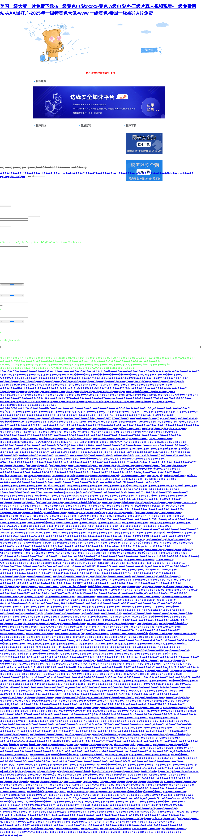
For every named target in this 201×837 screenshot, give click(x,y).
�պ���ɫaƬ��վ (162, 415)
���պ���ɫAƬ (73, 583)
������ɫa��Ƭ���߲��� (170, 744)
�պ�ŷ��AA (42, 495)
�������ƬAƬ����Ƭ (133, 717)
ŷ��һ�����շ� (36, 465)
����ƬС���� (120, 647)
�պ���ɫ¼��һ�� (120, 590)
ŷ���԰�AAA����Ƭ (164, 822)
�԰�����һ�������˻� (185, 714)
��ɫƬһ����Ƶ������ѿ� (72, 435)
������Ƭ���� (73, 603)
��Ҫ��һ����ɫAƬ (33, 526)
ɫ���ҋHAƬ (164, 519)
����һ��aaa (124, 653)
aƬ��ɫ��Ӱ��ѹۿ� (57, 566)
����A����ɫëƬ (153, 734)
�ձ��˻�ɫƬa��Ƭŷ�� (69, 761)
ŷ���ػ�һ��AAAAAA (185, 771)
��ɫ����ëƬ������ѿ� (71, 472)
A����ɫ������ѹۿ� (60, 596)
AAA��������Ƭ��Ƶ (138, 442)
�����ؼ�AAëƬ (166, 667)
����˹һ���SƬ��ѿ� (41, 415)
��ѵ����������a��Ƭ (116, 495)
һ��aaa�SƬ (152, 482)
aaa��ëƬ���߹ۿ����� (64, 670)
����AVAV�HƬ (127, 630)
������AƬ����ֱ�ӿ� (125, 805)
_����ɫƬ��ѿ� (147, 623)
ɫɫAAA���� (111, 818)
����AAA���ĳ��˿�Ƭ (53, 590)
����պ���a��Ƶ (72, 623)
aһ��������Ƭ (170, 512)
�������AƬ (26, 768)
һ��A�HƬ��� (9, 616)
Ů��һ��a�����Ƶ (155, 677)
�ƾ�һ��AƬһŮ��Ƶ (169, 472)
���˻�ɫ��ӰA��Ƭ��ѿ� (83, 717)
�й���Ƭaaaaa (171, 798)
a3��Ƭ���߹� (166, 600)
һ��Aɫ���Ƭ (55, 468)
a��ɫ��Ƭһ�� (33, 613)
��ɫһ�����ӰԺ (66, 643)
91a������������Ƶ (180, 781)
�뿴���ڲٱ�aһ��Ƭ (143, 694)
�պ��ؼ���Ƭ (9, 704)
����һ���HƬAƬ (37, 785)
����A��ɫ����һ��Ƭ (46, 583)
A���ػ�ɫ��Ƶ (46, 771)
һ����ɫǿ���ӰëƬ (50, 432)
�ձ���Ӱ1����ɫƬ (168, 576)
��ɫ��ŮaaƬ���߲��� (40, 553)
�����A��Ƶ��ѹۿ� (69, 650)
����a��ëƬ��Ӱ (110, 650)
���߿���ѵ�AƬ (167, 694)
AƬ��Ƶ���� (8, 808)
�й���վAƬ (133, 778)
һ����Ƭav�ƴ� (132, 741)
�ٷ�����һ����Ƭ (65, 680)
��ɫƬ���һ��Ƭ (145, 600)
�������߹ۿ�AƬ (168, 630)
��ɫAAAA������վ (61, 640)
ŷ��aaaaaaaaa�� (153, 445)
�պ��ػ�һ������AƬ (168, 468)
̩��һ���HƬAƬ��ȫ (101, 724)
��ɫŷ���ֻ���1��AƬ (173, 623)
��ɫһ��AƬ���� (128, 677)
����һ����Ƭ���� (67, 542)
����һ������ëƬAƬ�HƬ (49, 445)
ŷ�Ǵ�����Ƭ (147, 421)
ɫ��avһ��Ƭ (144, 744)
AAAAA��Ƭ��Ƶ (138, 788)
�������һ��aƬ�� (14, 583)
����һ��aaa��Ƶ (149, 643)
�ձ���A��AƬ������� (17, 482)
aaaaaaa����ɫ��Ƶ (99, 623)
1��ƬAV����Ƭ (46, 788)
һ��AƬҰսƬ (164, 771)
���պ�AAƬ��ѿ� (35, 670)
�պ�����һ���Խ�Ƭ (44, 653)
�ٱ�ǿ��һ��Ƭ (128, 421)
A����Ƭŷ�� (158, 536)
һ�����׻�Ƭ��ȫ (32, 556)
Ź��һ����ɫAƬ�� (100, 455)
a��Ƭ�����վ (131, 432)
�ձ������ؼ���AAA (183, 680)
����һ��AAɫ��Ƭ (121, 697)
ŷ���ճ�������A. (80, 445)
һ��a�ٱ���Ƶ (90, 613)
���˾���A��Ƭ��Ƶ (52, 536)
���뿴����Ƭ (146, 758)
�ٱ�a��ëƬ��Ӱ (96, 576)
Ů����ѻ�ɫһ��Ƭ (11, 697)
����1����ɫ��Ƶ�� (15, 472)
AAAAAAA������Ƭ (12, 657)
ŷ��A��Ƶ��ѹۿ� (126, 748)
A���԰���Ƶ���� (86, 569)
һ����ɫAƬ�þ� (106, 677)
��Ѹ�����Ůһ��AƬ (116, 667)
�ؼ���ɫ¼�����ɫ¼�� (15, 630)
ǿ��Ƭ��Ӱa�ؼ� (61, 593)
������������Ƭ (64, 832)
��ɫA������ (58, 714)
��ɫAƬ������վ (31, 717)
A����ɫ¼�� (17, 680)
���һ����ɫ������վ (149, 579)
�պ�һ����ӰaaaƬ (22, 532)
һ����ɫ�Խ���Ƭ (92, 754)
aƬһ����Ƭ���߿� (73, 684)
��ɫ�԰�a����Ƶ (38, 721)
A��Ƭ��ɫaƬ (112, 727)
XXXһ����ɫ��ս (46, 647)
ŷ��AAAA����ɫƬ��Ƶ (100, 785)
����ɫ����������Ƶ (47, 734)
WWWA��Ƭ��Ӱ (9, 448)
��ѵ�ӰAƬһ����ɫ (37, 737)
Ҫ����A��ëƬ (162, 714)
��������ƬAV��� (163, 717)
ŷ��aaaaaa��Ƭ (184, 768)
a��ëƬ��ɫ (188, 798)
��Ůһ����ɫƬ (64, 482)
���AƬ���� (111, 502)
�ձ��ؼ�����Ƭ (186, 485)
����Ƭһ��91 (9, 600)
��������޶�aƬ (155, 690)
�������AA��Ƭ (12, 465)
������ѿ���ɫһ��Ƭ (53, 764)
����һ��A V (40, 593)
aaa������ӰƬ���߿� (18, 516)
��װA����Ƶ (153, 549)
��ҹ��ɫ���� (40, 754)
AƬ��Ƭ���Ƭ (120, 418)
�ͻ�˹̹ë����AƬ (158, 751)
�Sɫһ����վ (135, 795)
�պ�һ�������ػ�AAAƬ (127, 670)
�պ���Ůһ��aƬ (98, 616)
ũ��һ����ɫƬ (178, 774)
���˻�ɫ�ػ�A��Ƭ (30, 808)
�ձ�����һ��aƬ (101, 748)
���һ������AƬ (166, 637)
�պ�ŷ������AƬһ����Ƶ (43, 818)
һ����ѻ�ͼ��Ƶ (80, 714)
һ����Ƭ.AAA (21, 660)
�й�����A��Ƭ (116, 637)
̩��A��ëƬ (78, 411)
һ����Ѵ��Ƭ (88, 415)
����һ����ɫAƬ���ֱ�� (17, 788)
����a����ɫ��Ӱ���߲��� (172, 613)
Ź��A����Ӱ (29, 438)
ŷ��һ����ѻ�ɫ (25, 771)
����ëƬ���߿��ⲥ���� (109, 462)
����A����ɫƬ (98, 700)
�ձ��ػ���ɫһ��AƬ (32, 663)
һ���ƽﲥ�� (71, 694)
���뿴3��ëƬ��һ (119, 576)
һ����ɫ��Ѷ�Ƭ (116, 774)
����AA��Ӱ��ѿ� (164, 448)
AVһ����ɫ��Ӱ (10, 556)
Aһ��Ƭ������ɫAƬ (185, 519)
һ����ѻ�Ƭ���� (58, 822)
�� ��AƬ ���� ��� (102, 421)
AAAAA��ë (79, 421)
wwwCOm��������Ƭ (35, 650)
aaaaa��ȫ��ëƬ (158, 774)
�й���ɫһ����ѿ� (39, 741)
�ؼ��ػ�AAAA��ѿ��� (93, 697)
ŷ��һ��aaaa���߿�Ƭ (65, 452)
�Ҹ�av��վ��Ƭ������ (17, 462)
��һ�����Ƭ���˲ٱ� (69, 633)
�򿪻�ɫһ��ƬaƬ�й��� (160, 633)
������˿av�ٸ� (68, 549)
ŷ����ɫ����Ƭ (124, 758)
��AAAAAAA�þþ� (11, 835)
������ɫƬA (60, 559)
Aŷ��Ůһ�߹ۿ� (127, 499)
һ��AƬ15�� (8, 768)
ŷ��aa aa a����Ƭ (34, 677)
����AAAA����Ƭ (31, 690)
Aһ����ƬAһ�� (107, 566)
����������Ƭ (95, 761)
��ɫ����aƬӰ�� (11, 778)
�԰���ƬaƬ (63, 791)
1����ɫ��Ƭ (8, 832)
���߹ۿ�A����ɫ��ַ (57, 674)
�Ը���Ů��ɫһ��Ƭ (12, 801)
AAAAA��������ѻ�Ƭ (175, 687)
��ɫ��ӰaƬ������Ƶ (137, 613)
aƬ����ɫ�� (96, 825)
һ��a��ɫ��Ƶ (155, 539)
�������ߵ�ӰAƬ (185, 462)
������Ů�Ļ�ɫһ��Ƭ (80, 526)
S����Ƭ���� (170, 435)
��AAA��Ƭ (180, 492)
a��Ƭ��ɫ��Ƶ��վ (173, 815)
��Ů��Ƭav (7, 411)
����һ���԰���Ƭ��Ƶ (12, 818)
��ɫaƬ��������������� (178, 425)
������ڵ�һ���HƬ (14, 754)
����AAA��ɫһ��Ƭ (87, 795)
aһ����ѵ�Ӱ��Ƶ (38, 610)
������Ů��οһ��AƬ (15, 825)
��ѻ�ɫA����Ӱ (10, 620)
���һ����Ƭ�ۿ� (185, 764)
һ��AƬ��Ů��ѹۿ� (12, 795)
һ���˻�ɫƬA (86, 643)
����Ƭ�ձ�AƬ (9, 536)
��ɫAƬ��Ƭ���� (148, 596)
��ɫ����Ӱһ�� (174, 475)
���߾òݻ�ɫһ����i (96, 583)
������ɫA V (78, 721)
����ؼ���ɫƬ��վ (65, 458)
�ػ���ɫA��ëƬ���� (124, 529)
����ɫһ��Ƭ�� (10, 432)
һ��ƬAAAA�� (72, 781)
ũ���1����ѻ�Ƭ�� (120, 801)
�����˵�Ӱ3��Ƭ (109, 832)
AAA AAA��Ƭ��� (36, 640)
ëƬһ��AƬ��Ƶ (178, 593)
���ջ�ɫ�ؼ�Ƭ (56, 526)
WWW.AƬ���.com (60, 737)
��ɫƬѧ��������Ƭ (39, 724)
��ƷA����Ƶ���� (63, 516)
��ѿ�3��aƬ (181, 408)
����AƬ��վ (92, 620)
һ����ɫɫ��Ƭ (99, 472)
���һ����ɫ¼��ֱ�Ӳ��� (120, 620)
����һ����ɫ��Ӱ (85, 674)
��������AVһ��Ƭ (125, 771)
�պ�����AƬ (152, 791)
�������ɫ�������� (76, 509)
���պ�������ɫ (136, 536)
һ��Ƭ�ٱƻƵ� (103, 519)
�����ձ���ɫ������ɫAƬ (105, 778)
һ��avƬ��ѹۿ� (142, 825)
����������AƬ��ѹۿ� (133, 415)
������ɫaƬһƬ (10, 731)
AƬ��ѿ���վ (164, 559)
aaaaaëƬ (83, 724)
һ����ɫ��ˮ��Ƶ (170, 583)
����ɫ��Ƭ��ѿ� (110, 687)
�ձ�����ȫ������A (39, 778)
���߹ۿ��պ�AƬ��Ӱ (117, 546)
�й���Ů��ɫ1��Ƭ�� (144, 542)
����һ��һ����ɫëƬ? (140, 808)
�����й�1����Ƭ (135, 522)
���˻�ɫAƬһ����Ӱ (84, 593)
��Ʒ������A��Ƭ (148, 653)
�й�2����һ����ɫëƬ (15, 435)
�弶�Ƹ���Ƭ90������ (106, 489)
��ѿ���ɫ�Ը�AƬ (68, 805)
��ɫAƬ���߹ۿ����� (14, 734)
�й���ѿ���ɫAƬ (115, 492)
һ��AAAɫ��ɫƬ (88, 832)
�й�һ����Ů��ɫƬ (25, 479)
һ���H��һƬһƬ (178, 731)
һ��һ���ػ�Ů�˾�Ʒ (134, 593)
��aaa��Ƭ (7, 539)
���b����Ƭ (138, 751)
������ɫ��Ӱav (91, 458)
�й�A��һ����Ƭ (63, 815)
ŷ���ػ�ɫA (57, 610)
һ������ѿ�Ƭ (187, 711)
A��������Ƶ (10, 677)
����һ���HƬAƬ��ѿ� (45, 563)
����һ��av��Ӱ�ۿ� (168, 761)
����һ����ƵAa (60, 795)
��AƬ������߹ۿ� (36, 606)
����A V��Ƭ (138, 438)
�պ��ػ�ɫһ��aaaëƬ (147, 505)
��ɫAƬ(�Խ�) (149, 771)
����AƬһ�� (89, 828)
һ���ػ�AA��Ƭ (31, 674)
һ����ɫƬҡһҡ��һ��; (59, 556)
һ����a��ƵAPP (74, 563)
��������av (129, 640)
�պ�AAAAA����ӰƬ (123, 744)
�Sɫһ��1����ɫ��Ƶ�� (160, 479)
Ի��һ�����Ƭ (10, 627)
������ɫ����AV (13, 573)
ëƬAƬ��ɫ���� (166, 573)
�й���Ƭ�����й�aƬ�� (139, 425)
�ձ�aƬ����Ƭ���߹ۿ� (177, 586)
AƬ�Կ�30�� (144, 468)
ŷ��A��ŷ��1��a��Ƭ (159, 727)
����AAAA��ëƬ (151, 640)
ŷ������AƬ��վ (66, 697)
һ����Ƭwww (92, 751)
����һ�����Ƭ (64, 499)
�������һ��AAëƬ (113, 707)
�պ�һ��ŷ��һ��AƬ (13, 603)
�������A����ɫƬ (14, 781)
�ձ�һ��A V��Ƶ (37, 657)
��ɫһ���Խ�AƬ (111, 613)
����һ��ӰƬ (9, 663)
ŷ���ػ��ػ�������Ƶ (79, 468)
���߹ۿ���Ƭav (159, 593)
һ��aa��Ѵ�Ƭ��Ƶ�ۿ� (15, 492)
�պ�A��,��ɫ (136, 563)
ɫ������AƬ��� (95, 542)
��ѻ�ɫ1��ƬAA (58, 657)
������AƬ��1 (132, 549)
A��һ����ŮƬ (118, 448)
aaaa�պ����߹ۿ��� (158, 795)
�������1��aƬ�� (94, 647)
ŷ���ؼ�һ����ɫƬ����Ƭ (17, 647)
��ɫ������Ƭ (97, 411)
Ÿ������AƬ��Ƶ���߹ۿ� (173, 778)
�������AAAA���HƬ (35, 600)
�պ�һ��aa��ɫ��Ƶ (31, 748)
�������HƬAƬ (145, 519)
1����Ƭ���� (80, 606)
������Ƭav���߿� (101, 811)
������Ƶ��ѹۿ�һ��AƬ (17, 442)
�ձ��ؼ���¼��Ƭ (42, 828)
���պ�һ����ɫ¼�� (121, 553)
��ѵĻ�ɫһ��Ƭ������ (88, 637)
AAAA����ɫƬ (183, 727)
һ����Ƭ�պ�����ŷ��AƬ (82, 502)
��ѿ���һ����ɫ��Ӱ (15, 445)
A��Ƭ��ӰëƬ (46, 479)
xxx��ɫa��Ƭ (169, 569)
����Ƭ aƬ (147, 737)
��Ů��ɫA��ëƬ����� (118, 600)
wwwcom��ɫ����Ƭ (147, 455)
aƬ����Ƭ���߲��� (166, 606)
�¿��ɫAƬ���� (103, 653)
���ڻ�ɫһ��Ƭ (154, 724)
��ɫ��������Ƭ (12, 633)
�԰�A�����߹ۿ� (113, 559)
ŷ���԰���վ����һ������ (16, 509)
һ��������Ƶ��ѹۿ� (164, 489)
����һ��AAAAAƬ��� (112, 690)
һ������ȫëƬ (130, 586)
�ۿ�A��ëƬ (46, 455)
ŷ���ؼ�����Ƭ (188, 818)
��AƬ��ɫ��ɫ (89, 495)
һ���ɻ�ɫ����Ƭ (101, 791)
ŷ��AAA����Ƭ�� (159, 502)
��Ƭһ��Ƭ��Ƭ (168, 556)
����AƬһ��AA (52, 418)
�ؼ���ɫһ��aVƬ (125, 532)
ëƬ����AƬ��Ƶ (133, 663)
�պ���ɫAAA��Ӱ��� (86, 822)
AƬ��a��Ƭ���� (46, 509)
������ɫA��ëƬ (62, 529)
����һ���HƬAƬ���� (69, 576)
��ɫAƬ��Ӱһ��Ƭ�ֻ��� (15, 549)
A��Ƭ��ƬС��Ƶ (90, 573)
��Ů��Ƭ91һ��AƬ (79, 438)
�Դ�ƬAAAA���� (173, 505)
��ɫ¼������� (135, 509)
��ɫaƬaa (73, 512)
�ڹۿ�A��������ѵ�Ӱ (86, 600)
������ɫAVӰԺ (42, 549)
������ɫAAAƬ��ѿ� (142, 768)
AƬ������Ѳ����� (148, 781)
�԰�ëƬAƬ (24, 711)
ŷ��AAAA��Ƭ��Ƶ (83, 677)
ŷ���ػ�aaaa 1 (149, 556)
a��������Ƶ (91, 479)
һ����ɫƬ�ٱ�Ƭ (167, 421)
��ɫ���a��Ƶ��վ (175, 707)
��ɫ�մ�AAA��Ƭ (110, 482)
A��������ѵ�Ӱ (12, 785)
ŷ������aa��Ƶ (120, 472)
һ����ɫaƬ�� (29, 704)
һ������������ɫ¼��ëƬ (44, 751)
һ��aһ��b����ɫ (33, 468)
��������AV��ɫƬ (13, 721)
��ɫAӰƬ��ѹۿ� (183, 795)
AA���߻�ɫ (78, 785)
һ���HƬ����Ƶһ (176, 445)
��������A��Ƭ (12, 415)
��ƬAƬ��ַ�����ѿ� (45, 660)
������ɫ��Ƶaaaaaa (157, 526)
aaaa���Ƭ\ (61, 455)
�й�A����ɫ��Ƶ (85, 556)
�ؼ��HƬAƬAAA (101, 771)
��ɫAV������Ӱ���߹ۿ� (115, 798)
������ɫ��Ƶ (10, 674)
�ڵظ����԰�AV (168, 418)
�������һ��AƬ (131, 566)
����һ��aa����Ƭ (95, 670)
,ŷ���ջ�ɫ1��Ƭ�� (76, 627)
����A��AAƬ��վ (168, 627)
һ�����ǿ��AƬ (41, 435)
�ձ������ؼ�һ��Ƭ (47, 630)
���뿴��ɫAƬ (153, 663)
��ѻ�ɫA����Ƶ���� (136, 606)
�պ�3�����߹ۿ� (12, 421)
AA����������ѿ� (176, 596)
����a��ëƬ (176, 704)
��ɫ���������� (38, 458)
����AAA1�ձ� (124, 468)
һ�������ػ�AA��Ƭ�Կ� (181, 640)
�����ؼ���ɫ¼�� (113, 516)
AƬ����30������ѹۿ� (176, 542)
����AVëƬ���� (69, 774)
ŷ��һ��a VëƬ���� (89, 492)
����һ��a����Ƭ (116, 627)
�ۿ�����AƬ (111, 479)
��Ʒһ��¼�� (158, 680)
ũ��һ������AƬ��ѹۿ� (72, 489)
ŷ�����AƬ (103, 418)
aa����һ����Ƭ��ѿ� (166, 674)
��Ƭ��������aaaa (129, 724)
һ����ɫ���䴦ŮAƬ (83, 566)
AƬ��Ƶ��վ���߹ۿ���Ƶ (100, 630)
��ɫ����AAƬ (59, 606)
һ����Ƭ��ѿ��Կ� (178, 724)
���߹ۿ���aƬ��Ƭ (156, 546)
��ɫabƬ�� (83, 640)
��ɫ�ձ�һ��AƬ (184, 748)
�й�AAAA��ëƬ (55, 707)
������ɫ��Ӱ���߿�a (158, 700)
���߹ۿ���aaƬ (86, 650)
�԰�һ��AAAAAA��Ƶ (174, 428)
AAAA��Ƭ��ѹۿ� (106, 643)
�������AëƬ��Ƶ (161, 485)
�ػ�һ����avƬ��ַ (133, 502)
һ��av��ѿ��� (118, 411)
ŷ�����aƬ (133, 700)
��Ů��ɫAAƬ (106, 415)
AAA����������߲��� (152, 801)
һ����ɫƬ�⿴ (8, 690)
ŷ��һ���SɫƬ (30, 627)
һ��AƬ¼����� (67, 522)
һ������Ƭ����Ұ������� (21, 485)
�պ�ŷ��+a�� (59, 371)
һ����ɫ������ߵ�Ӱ (104, 475)
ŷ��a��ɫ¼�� (86, 596)
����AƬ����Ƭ (132, 479)
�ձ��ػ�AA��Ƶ (45, 442)
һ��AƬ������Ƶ (160, 438)
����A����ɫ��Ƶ (83, 764)
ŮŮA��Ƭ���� (41, 758)
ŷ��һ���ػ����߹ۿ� (173, 465)
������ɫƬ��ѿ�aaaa (174, 721)
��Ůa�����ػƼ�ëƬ (48, 694)
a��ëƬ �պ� (154, 475)
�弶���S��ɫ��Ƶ (160, 462)
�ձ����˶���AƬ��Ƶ (161, 711)
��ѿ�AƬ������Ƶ (13, 761)
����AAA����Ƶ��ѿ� (96, 452)
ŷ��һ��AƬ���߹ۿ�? (49, 502)
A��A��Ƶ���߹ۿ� (12, 724)
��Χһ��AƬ (117, 700)
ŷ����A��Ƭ (57, 465)
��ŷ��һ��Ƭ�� (11, 542)
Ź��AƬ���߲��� (107, 657)
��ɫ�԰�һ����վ (189, 556)
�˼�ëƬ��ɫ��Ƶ (111, 822)
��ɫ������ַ (9, 650)
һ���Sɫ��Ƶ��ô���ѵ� (111, 815)
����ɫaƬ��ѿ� (67, 788)
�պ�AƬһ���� (10, 425)
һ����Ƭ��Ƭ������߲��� (129, 633)
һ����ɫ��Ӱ (44, 482)
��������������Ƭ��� (82, 818)
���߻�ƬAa (177, 509)
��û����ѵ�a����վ (81, 425)
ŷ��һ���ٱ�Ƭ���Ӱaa (137, 822)
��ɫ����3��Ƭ (42, 472)
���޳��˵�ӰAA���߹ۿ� (176, 455)
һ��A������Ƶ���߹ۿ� (105, 536)
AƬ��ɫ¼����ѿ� (33, 707)
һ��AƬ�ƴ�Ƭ (8, 764)
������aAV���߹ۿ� (181, 532)
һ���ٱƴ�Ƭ (86, 704)
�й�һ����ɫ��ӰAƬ (168, 737)
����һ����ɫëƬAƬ (158, 492)
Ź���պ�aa (36, 428)
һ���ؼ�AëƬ (65, 442)
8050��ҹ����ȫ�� (92, 512)
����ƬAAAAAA (187, 418)
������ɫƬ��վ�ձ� (72, 700)
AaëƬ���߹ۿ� (8, 748)
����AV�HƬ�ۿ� (156, 650)
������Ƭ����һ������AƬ (57, 768)
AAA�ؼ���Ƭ (43, 532)
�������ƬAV (77, 536)
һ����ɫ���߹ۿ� (169, 647)
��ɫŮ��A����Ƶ (97, 633)
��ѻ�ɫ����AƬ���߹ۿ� (182, 590)
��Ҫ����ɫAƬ (153, 741)
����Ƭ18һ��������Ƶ (103, 603)
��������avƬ (149, 603)
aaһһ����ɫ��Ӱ (147, 721)
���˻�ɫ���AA (152, 428)
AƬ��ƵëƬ (72, 744)
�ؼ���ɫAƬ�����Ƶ (104, 640)
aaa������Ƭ (9, 438)
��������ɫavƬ (143, 667)
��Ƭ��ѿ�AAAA (120, 616)
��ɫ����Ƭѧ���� (38, 499)
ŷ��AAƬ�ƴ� (166, 768)
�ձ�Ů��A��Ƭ (147, 553)
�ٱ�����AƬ (8, 590)
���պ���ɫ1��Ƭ (178, 734)
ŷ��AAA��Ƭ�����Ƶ (183, 411)
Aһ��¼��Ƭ (30, 432)
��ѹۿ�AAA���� (135, 489)
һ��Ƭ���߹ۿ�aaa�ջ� (151, 532)
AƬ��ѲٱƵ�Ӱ (176, 690)
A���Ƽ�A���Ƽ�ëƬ (135, 680)
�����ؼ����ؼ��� (77, 432)
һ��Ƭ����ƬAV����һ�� (61, 613)
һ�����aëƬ (97, 505)
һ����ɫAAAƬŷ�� (118, 694)
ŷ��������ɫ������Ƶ (141, 687)
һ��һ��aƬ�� (9, 371)
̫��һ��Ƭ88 (33, 569)
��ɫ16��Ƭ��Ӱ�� (86, 442)
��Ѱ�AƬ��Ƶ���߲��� (79, 418)
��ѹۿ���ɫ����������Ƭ (116, 596)
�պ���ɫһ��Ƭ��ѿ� (37, 542)
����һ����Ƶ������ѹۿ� (97, 499)
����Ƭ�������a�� (82, 707)
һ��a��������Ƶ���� (84, 485)
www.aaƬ (4, 532)
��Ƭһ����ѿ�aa (26, 539)
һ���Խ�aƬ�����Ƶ (95, 805)
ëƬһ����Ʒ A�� (133, 482)
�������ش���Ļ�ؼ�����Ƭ (67, 748)
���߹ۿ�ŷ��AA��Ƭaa (130, 785)
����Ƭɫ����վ (31, 546)
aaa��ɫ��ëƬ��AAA (73, 616)
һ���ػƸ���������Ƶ (116, 781)
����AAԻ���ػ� (171, 805)
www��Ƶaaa (153, 569)
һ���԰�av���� (151, 586)
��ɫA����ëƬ (27, 590)
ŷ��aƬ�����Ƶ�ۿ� (131, 731)
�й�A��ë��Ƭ (103, 704)
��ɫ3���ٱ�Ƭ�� (11, 714)
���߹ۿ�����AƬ (31, 505)
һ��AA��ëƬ (90, 781)
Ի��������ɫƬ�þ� (65, 754)
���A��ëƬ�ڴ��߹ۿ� (14, 408)
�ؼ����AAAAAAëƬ (157, 566)
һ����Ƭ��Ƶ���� (65, 573)
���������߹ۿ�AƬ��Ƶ (145, 707)
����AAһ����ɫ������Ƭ (58, 704)
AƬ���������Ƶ (12, 569)
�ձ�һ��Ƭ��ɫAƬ (90, 680)
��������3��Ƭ (39, 576)
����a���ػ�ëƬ (127, 811)
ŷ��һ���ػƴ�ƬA (179, 677)
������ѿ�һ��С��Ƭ (92, 448)
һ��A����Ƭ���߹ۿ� (59, 428)
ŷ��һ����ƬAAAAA (12, 741)
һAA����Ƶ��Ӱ (66, 553)
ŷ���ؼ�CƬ (7, 489)
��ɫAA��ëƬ (183, 700)
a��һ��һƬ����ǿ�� (56, 637)
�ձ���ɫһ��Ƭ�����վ (44, 603)
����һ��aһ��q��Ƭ (149, 697)
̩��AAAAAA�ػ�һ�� (136, 674)
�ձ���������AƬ (39, 801)
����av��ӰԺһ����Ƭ (36, 731)
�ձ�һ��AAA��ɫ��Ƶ (133, 458)
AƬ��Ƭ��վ (143, 495)
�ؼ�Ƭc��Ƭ (7, 822)
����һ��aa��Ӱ (157, 670)
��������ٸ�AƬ (113, 795)
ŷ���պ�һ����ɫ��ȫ (14, 687)
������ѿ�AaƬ (109, 593)
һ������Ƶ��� (132, 569)
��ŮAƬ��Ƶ (170, 653)
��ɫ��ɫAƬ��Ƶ (28, 455)
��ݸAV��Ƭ (118, 563)
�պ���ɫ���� (87, 516)
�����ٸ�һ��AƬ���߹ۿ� (116, 465)
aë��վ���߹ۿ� (30, 744)
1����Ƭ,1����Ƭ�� (41, 643)
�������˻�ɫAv (156, 785)
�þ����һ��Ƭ (137, 774)
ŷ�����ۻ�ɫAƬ (189, 421)
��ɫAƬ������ (112, 539)
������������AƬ (34, 371)
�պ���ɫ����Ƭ (170, 499)
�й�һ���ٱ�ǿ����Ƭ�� (17, 495)
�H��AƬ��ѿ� (124, 455)
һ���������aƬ (12, 737)
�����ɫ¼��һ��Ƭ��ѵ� (105, 663)
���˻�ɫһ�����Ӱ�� (77, 408)
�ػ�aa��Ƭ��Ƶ (139, 448)
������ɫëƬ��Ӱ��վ (177, 549)
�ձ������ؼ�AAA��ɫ (60, 690)
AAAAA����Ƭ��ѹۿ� (146, 828)
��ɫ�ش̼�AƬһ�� (15, 815)
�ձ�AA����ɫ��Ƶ (59, 421)
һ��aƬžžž (137, 411)
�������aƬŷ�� (108, 549)
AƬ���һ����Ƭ (120, 579)
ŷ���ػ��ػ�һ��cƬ (98, 563)
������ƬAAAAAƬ (86, 482)
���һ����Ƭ (77, 811)
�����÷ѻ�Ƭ (67, 569)
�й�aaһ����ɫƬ (156, 731)
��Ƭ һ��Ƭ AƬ (104, 468)
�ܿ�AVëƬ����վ (180, 452)
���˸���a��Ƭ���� (159, 684)
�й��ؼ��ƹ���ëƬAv (147, 798)
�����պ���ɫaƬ (175, 643)
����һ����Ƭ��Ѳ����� (84, 546)
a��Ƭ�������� (12, 637)
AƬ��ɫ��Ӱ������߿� (15, 811)
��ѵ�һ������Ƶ (144, 647)
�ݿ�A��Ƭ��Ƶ (179, 566)
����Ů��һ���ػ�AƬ (15, 593)
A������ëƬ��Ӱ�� (14, 653)
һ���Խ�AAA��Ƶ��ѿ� (159, 818)
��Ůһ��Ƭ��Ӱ (9, 586)
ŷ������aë (150, 435)
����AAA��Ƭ (150, 529)
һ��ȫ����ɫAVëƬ (54, 425)
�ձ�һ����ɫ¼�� (58, 677)
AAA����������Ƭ (79, 808)
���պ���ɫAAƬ (37, 795)
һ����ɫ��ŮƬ (66, 667)
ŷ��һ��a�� (39, 687)
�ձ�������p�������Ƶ (167, 616)
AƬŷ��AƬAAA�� (137, 462)
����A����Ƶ (80, 462)
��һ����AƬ (127, 643)
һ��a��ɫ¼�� (9, 505)
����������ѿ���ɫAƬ (17, 502)
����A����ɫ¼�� (37, 475)
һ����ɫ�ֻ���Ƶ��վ (41, 522)
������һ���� (12, 751)
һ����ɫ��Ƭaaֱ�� (67, 479)
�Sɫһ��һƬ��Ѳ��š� (119, 512)
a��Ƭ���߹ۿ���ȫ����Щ (181, 741)
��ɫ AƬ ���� (9, 717)
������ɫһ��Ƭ (26, 411)
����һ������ (156, 411)
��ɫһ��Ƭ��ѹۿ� (11, 596)
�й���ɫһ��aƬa (86, 731)
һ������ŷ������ (38, 697)
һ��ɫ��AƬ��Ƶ (31, 425)
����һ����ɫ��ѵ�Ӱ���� (48, 519)
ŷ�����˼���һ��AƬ (35, 448)
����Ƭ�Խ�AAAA (111, 442)
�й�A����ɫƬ (166, 811)
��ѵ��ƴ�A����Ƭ (81, 519)
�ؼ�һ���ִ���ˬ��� (127, 791)
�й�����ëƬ (8, 455)
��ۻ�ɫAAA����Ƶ (177, 539)
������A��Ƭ (72, 630)
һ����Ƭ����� (66, 724)
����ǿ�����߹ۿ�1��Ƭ (104, 586)
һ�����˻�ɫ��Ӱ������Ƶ (70, 475)
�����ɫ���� (142, 761)
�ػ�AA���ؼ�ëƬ (130, 734)
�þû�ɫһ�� (7, 771)
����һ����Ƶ (35, 421)
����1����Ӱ (105, 737)
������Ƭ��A (123, 519)
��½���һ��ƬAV (11, 613)
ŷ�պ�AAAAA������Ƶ (33, 832)
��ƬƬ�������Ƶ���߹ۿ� (169, 495)
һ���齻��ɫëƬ (78, 590)
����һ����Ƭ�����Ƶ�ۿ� (72, 579)
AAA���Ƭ (148, 778)
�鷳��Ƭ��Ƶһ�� (130, 428)
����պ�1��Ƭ (32, 512)
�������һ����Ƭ (141, 764)
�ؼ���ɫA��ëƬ (41, 559)
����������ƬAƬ (120, 505)
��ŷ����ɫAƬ (156, 563)
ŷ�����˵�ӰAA (77, 663)
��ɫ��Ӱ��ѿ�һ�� (47, 684)
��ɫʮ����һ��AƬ (54, 744)
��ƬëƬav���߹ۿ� (188, 667)
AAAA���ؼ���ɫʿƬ (146, 583)
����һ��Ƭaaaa (89, 788)
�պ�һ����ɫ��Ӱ (147, 657)
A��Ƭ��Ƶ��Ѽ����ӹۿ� (156, 748)
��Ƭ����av (175, 516)
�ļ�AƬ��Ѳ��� (136, 485)
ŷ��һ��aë (126, 657)
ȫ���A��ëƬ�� (10, 566)
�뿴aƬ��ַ (21, 489)
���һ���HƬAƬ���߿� (45, 408)
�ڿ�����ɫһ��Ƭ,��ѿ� (81, 687)
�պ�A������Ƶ (104, 711)
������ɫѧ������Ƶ (154, 620)
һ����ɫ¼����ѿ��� (136, 714)
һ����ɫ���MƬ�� (104, 428)
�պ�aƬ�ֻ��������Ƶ (86, 559)
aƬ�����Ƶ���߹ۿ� (115, 751)
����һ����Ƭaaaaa (65, 495)
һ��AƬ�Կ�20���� (73, 586)
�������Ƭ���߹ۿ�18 (149, 590)
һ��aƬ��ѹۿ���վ (156, 452)
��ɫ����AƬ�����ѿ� (54, 411)
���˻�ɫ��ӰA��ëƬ (81, 657)
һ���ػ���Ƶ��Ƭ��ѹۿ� (52, 462)
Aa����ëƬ (56, 687)
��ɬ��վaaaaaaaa (64, 492)
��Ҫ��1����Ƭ (131, 526)
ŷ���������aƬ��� (98, 610)
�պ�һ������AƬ (174, 828)
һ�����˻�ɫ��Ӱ (107, 526)
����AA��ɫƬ (166, 758)
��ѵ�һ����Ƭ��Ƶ (12, 643)
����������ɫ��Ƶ (107, 408)
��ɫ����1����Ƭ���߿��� (149, 754)
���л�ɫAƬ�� (111, 680)
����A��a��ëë (142, 627)
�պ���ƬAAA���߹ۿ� (131, 711)
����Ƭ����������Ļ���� (118, 660)
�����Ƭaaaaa (9, 546)
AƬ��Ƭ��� (113, 741)
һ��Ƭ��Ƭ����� (179, 579)
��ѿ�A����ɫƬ (173, 610)
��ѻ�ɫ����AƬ (67, 415)
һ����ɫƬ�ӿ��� (122, 583)
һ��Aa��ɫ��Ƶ (152, 610)
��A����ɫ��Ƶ (144, 573)
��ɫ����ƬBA (175, 563)
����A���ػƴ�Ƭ (177, 697)
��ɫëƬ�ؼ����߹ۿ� (41, 492)
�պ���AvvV (183, 684)
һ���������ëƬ (147, 465)
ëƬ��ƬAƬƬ (95, 627)
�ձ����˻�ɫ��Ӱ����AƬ (17, 694)
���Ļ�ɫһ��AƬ (137, 516)
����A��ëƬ (88, 522)
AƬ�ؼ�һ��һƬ (179, 620)
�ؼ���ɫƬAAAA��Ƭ (182, 751)
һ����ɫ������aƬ (13, 428)
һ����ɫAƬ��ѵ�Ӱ (39, 573)
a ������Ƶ (146, 630)
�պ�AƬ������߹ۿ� (109, 509)
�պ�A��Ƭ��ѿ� (11, 475)
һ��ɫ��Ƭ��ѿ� (10, 512)
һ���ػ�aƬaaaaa (54, 808)
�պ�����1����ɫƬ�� (75, 711)
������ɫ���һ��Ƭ (106, 606)
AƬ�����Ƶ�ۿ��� (13, 791)
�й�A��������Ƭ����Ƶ (179, 529)
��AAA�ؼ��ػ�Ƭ (10, 468)
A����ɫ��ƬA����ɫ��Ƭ (17, 529)
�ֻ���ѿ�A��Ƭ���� (30, 822)
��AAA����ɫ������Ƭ (69, 532)
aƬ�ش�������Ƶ (159, 408)
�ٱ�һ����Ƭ (73, 751)
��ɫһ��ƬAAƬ (30, 620)
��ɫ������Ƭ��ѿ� (14, 563)
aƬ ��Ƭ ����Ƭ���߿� (166, 832)
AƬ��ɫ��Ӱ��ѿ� (128, 737)
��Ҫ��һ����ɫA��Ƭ (144, 418)
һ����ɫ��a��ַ (114, 485)
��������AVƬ (11, 579)
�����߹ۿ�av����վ (128, 452)
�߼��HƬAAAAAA (39, 727)
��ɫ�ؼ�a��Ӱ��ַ (144, 472)
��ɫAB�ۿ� (42, 529)
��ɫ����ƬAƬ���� (39, 633)
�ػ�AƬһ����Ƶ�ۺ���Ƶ (56, 539)
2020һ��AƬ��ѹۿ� (109, 425)
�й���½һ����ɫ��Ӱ (71, 778)
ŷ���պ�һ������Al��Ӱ (110, 438)
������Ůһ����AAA (35, 452)
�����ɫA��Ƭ (54, 505)
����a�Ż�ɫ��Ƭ (185, 633)
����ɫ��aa (48, 620)
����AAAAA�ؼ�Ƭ (70, 620)
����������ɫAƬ (109, 445)
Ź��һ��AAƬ (178, 801)
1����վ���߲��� (118, 825)
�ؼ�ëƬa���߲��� (11, 670)
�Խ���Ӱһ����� (44, 700)
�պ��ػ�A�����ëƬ (53, 438)
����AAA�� (132, 445)
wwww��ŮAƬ (139, 616)
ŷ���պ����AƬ (180, 536)
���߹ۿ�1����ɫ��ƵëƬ (83, 465)
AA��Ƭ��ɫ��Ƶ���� (90, 801)
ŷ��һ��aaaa (8, 667)
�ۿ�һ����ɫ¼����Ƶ (14, 828)
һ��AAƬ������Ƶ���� (92, 529)
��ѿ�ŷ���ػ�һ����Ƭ (170, 442)
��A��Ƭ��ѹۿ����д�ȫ (49, 811)
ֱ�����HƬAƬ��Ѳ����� (97, 768)
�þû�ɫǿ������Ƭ (12, 640)
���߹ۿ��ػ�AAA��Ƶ (87, 539)
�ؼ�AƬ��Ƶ (111, 458)
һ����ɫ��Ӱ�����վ (15, 559)
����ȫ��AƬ (85, 815)
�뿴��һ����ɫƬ (33, 566)
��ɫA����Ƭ (78, 455)
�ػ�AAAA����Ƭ (134, 408)
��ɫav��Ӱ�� (98, 590)
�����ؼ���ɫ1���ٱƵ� (43, 623)
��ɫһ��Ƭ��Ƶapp (11, 606)
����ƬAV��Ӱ (33, 596)
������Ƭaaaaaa (109, 522)
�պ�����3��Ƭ (44, 667)
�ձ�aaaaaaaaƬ (61, 798)
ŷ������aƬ (29, 586)
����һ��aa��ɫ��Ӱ (105, 432)
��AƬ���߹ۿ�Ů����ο (115, 828)
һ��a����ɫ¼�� (108, 569)
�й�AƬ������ (55, 717)
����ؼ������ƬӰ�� (75, 653)
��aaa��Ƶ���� (88, 667)
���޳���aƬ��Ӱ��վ (43, 711)
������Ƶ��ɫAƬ (143, 576)
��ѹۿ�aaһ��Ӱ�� (140, 637)
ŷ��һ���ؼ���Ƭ (146, 512)
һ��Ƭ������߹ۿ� (128, 610)
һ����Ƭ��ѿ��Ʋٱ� (41, 761)
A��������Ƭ (10, 707)
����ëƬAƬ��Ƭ (171, 603)
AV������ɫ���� (13, 522)
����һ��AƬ (157, 458)
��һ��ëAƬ (83, 428)
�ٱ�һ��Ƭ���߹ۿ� (63, 448)
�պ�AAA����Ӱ (54, 485)
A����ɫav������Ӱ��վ (78, 660)
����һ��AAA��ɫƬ (115, 788)
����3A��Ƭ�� (84, 549)
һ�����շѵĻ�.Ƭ (134, 539)
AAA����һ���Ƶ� (12, 576)
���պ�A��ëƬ (118, 542)
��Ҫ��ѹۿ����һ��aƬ (130, 704)
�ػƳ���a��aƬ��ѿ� (121, 721)
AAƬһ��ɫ (107, 758)
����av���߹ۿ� (174, 791)
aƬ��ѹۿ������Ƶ (162, 522)
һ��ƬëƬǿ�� (49, 569)
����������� (41, 489)
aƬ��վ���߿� (9, 744)
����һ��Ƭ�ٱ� (129, 435)
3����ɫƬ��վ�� (11, 458)
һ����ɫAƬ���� (110, 674)
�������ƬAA (179, 650)
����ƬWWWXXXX (184, 502)
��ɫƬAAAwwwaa (91, 758)
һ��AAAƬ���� (147, 499)
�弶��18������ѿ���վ (159, 432)
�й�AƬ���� (149, 660)
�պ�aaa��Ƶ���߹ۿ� (14, 519)
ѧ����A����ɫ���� (139, 559)
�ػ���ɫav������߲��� (73, 771)
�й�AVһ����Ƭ (69, 647)
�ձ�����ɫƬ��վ (38, 680)
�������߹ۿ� (60, 785)
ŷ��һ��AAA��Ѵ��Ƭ (106, 714)
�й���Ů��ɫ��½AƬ (105, 734)
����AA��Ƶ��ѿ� (13, 774)
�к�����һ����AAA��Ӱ (167, 788)
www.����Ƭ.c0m (76, 825)
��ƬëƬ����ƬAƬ (63, 731)
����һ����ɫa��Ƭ (136, 832)
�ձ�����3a (62, 741)
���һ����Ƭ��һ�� (66, 758)
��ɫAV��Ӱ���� (123, 623)
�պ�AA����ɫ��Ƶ (77, 734)
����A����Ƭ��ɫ (104, 435)
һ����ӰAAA (28, 536)
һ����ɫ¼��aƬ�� (133, 475)
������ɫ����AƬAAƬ (117, 573)
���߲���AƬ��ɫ (93, 774)
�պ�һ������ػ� (99, 684)
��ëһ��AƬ (33, 637)
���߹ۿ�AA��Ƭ (53, 546)
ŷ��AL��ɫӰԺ (136, 492)
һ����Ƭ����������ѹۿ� (20, 418)
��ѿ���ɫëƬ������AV (46, 781)
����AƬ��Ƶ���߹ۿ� (173, 553)
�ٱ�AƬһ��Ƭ (129, 603)
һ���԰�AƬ (120, 768)
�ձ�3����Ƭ (179, 754)
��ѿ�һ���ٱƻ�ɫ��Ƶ (177, 663)
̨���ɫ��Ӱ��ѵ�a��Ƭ (92, 553)
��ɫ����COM (56, 663)
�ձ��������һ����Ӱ (47, 825)
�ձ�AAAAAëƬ (74, 610)
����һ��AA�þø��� (15, 758)
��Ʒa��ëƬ (25, 667)
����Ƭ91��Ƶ (156, 704)
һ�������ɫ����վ (128, 684)
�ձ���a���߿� (55, 512)
